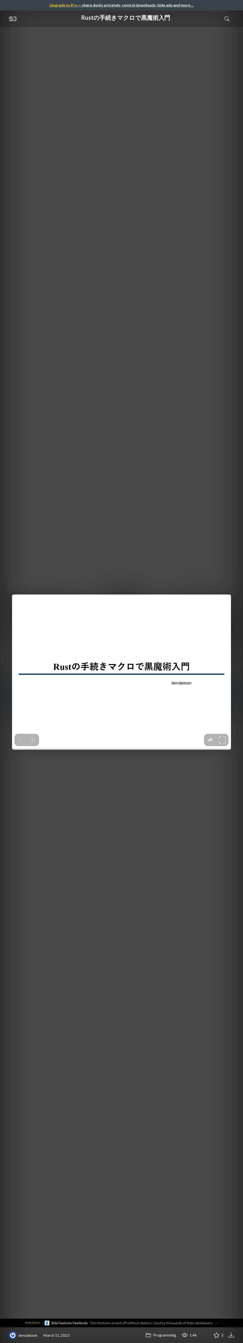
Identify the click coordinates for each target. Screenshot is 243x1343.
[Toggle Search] (226, 18)
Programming (160, 1335)
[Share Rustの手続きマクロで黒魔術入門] (205, 1335)
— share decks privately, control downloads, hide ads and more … (121, 5)
